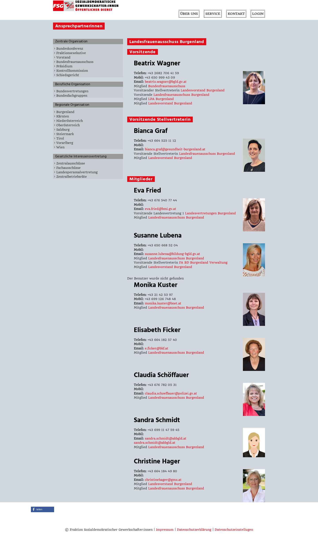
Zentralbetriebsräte (71, 176)
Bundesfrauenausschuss (74, 62)
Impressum (165, 529)
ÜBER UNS (189, 14)
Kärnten (62, 116)
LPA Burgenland (161, 99)
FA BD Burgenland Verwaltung (203, 262)
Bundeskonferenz (69, 48)
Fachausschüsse (68, 168)
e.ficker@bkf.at (156, 348)
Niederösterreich (69, 121)
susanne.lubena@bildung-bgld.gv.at (172, 254)
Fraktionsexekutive (71, 53)
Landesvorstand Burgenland (203, 90)
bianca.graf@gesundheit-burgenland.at (175, 149)
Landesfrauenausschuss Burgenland (181, 94)
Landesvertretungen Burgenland (210, 213)
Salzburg (63, 129)
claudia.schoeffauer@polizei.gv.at (171, 393)
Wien (60, 147)
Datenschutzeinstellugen (234, 529)
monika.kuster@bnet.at (163, 303)
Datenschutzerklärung (194, 529)
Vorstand (63, 57)
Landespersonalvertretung (77, 172)
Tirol (60, 138)
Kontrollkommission (72, 70)
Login (257, 14)
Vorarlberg (64, 143)
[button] (42, 509)
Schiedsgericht (67, 75)
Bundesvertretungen (72, 91)
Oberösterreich (68, 125)
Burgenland (65, 112)
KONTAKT (236, 14)
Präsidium (64, 66)
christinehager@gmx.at (163, 480)
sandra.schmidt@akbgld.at (165, 438)
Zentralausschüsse (70, 163)
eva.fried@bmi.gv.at (160, 209)
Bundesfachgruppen (71, 95)
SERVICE (212, 14)
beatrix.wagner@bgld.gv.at (166, 81)
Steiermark (65, 134)
